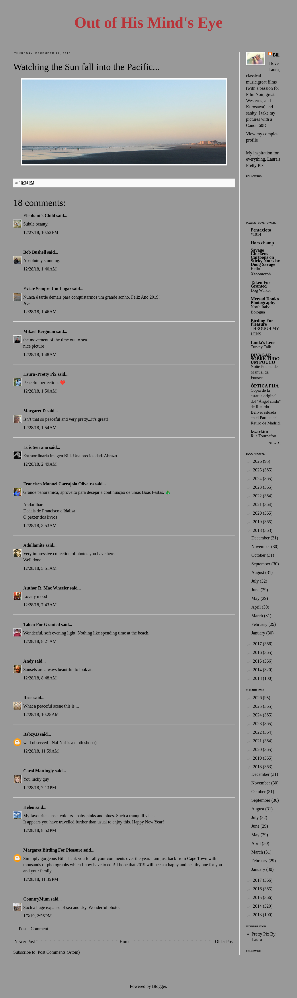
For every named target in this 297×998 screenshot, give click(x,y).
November (261, 546)
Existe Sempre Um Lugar (47, 288)
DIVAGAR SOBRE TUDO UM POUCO (265, 359)
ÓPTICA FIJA (265, 385)
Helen (28, 807)
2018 (258, 530)
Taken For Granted (41, 624)
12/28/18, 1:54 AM (40, 427)
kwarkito (259, 431)
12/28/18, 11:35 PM (40, 879)
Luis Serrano (35, 447)
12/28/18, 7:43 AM (40, 604)
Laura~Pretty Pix (39, 374)
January (258, 632)
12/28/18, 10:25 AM (41, 714)
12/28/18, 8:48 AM (40, 677)
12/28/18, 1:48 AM (40, 354)
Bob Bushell (34, 252)
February (259, 624)
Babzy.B (31, 734)
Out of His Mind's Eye (148, 22)
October (259, 555)
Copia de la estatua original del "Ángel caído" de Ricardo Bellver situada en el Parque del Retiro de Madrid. (266, 406)
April (256, 607)
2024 (258, 478)
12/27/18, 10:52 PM (40, 232)
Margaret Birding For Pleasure (52, 850)
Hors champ (262, 242)
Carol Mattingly (38, 770)
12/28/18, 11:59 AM (41, 751)
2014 (258, 669)
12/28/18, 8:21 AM (40, 641)
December (261, 537)
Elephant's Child (39, 215)
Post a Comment (33, 928)
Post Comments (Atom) (59, 952)
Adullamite (34, 545)
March (257, 615)
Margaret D (34, 410)
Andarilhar (33, 504)
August (258, 572)
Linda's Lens (263, 342)
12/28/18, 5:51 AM (40, 568)
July (255, 581)
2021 (258, 504)
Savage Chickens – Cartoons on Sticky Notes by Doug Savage (265, 257)
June (256, 589)
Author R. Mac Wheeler (46, 588)
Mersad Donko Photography (265, 300)
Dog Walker (261, 290)
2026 (258, 461)
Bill (276, 55)
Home (124, 941)
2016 (258, 652)
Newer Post (24, 941)
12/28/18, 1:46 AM (40, 311)
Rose (27, 697)
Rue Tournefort (263, 436)
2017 (258, 643)
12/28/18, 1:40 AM (40, 269)
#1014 (256, 234)
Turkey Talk (261, 346)
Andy (28, 661)
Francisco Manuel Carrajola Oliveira (58, 483)
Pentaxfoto (261, 230)
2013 (258, 678)
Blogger (159, 986)
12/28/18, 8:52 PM (39, 830)
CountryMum (36, 899)
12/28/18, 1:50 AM (40, 391)
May (256, 598)
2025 (258, 469)
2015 (258, 661)
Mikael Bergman (39, 331)
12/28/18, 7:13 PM (39, 787)
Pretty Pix (255, 165)
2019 (258, 521)
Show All (275, 443)
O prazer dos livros (40, 517)
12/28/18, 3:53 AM (40, 525)
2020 (258, 513)
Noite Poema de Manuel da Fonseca (264, 372)
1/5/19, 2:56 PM (37, 915)
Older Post (224, 941)
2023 (258, 487)
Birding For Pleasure (262, 322)
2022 (258, 495)
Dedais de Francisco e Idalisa (49, 510)
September (261, 563)
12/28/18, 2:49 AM (40, 464)
